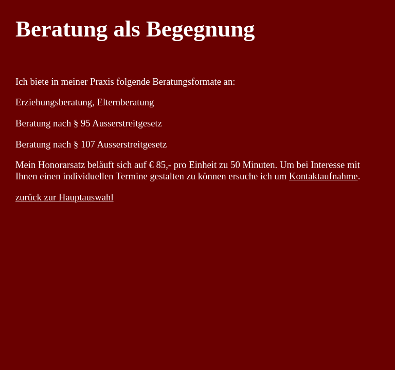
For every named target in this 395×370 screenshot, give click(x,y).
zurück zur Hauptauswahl (64, 197)
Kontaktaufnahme (323, 176)
